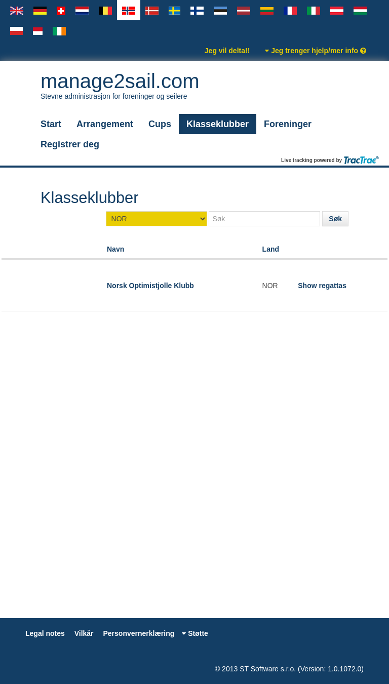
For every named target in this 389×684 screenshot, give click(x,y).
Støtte (195, 633)
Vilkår (84, 633)
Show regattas (322, 285)
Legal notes (45, 633)
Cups (159, 124)
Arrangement (104, 124)
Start (51, 124)
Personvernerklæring (138, 633)
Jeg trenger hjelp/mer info (315, 51)
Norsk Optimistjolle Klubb (150, 285)
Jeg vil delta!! (227, 51)
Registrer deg (70, 144)
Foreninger (288, 124)
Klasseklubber (217, 124)
